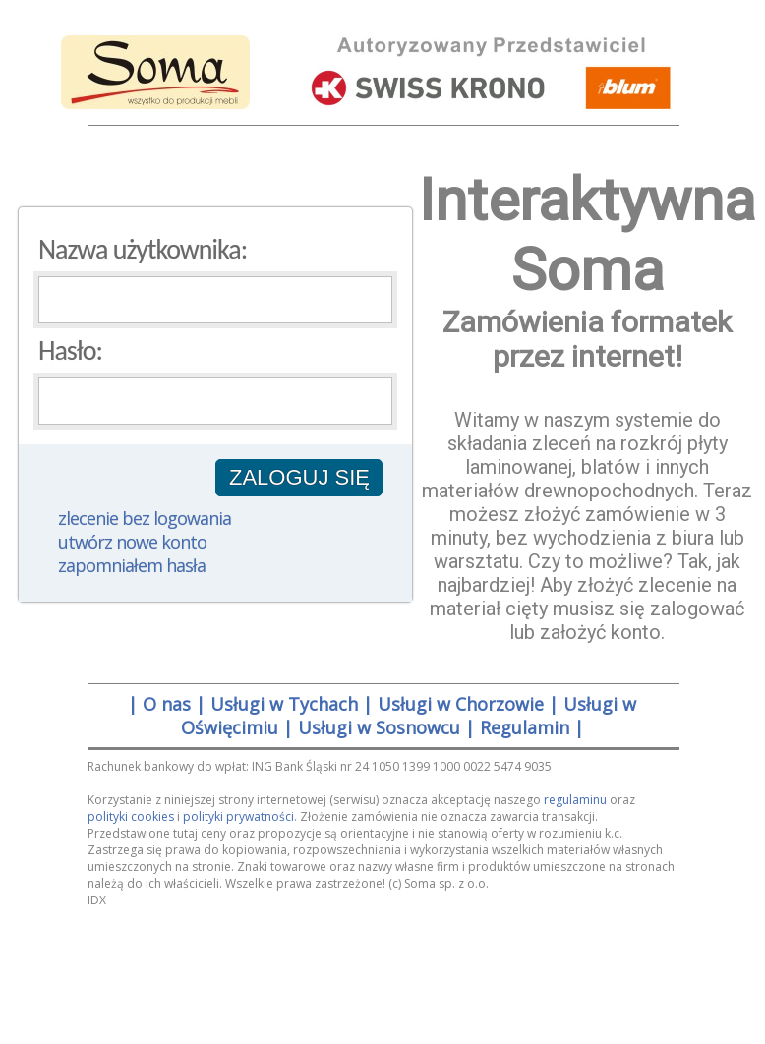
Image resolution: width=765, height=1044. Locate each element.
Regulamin (524, 727)
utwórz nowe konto (132, 541)
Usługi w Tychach (284, 704)
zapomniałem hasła (132, 565)
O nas (167, 704)
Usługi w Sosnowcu (379, 727)
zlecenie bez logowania (144, 518)
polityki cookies (131, 816)
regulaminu (575, 799)
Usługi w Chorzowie (461, 704)
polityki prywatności (238, 816)
